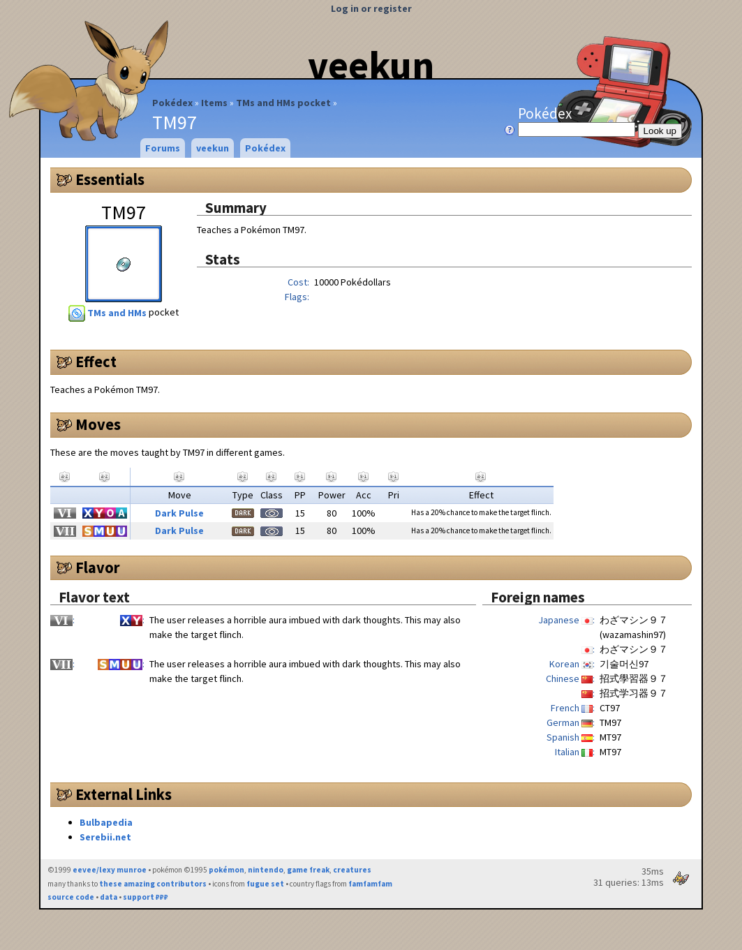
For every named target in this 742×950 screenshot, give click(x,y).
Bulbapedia (106, 822)
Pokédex (172, 102)
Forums (162, 148)
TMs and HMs (108, 312)
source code (70, 897)
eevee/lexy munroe (110, 870)
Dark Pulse (179, 513)
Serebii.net (105, 837)
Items (214, 102)
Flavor (97, 567)
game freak (308, 870)
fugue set (265, 884)
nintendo (265, 870)
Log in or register (371, 8)
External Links (123, 794)
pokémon (226, 870)
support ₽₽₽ (145, 897)
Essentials (109, 179)
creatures (352, 870)
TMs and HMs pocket (283, 102)
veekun (371, 64)
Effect (96, 361)
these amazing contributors (153, 884)
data (108, 897)
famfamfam (370, 884)
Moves (98, 424)
